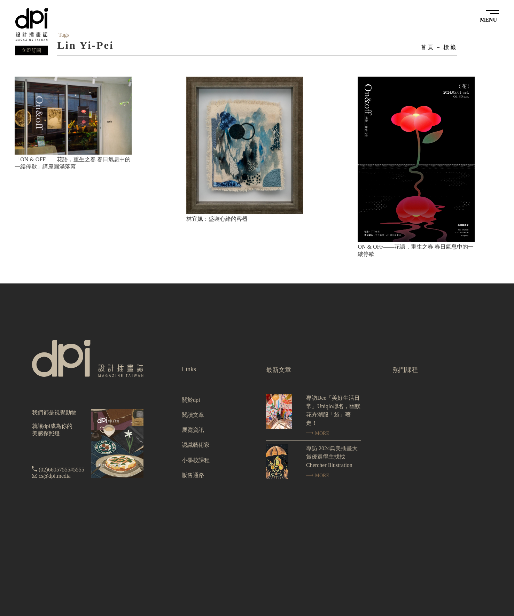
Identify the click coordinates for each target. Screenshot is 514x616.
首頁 (427, 47)
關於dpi (191, 400)
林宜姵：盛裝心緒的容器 (217, 219)
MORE (317, 433)
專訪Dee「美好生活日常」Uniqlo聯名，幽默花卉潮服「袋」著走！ (333, 410)
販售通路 (193, 475)
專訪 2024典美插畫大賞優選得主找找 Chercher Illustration (332, 456)
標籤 (450, 47)
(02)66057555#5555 (61, 470)
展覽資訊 (193, 430)
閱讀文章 (193, 415)
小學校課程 (196, 460)
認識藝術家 (196, 445)
